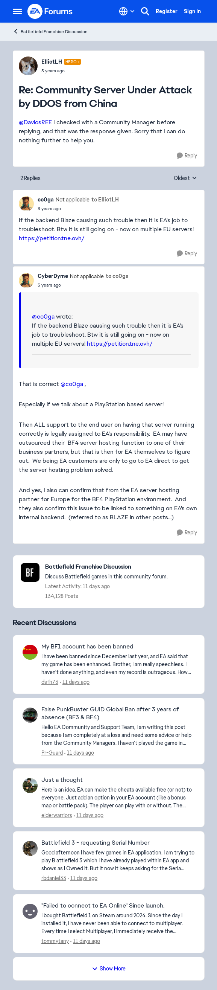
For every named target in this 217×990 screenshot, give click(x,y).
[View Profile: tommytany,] (30, 911)
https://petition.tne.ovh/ (52, 238)
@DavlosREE (35, 122)
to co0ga (117, 276)
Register (167, 11)
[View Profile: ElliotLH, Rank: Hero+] (28, 65)
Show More (109, 968)
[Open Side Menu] (17, 11)
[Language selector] (127, 11)
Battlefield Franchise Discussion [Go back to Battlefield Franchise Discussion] (50, 31)
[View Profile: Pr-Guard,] (30, 715)
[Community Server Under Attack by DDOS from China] (61, 70)
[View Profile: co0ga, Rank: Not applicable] (26, 203)
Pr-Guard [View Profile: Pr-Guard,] (52, 752)
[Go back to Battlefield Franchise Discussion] (106, 567)
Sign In (192, 11)
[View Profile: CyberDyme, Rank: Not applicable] (26, 280)
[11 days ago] (75, 682)
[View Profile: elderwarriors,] (30, 785)
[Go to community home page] (50, 11)
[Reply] (187, 156)
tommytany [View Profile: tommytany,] (55, 941)
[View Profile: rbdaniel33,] (30, 848)
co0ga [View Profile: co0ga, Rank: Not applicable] (46, 199)
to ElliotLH (105, 199)
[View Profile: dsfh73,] (30, 652)
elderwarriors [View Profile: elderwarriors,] (56, 815)
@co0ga (43, 316)
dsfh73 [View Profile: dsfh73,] (49, 682)
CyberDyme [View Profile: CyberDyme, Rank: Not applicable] (53, 276)
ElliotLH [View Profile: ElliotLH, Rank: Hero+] (51, 61)
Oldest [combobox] (185, 178)
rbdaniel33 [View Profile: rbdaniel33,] (53, 878)
